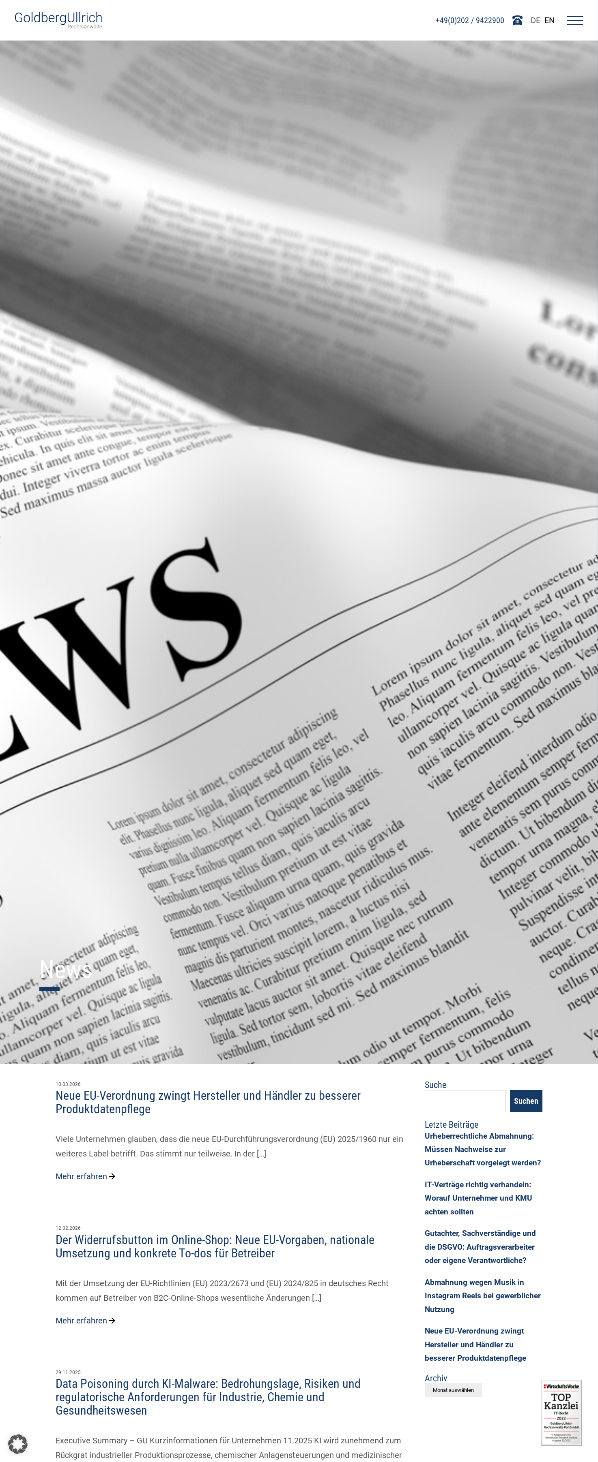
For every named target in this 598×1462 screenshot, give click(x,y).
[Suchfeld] (465, 1102)
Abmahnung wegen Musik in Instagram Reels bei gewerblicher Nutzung (476, 1324)
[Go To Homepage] (59, 25)
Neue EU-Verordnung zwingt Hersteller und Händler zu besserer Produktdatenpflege (208, 1102)
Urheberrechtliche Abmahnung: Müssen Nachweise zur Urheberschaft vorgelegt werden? (481, 1161)
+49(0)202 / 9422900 (469, 20)
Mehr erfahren (86, 1176)
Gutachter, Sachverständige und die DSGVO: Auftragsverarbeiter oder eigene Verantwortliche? (482, 1272)
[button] (18, 1444)
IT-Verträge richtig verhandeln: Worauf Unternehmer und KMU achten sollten (480, 1220)
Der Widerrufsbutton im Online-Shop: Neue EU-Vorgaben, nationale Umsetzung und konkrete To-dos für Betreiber (215, 1246)
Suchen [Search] (526, 1102)
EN (548, 20)
